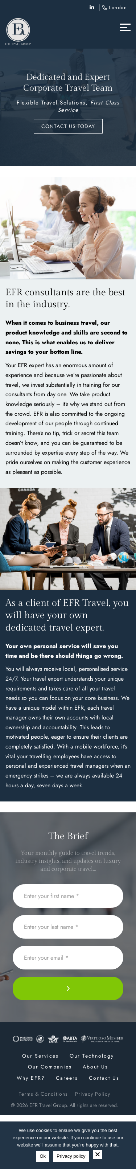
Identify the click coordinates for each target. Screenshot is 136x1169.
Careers (67, 1078)
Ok (43, 1156)
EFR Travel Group (48, 1105)
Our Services (40, 1055)
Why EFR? (31, 1078)
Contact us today (68, 126)
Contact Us (104, 1078)
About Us (95, 1066)
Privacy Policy (92, 1094)
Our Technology (92, 1055)
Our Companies (50, 1066)
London (118, 7)
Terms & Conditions (43, 1094)
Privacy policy (71, 1156)
